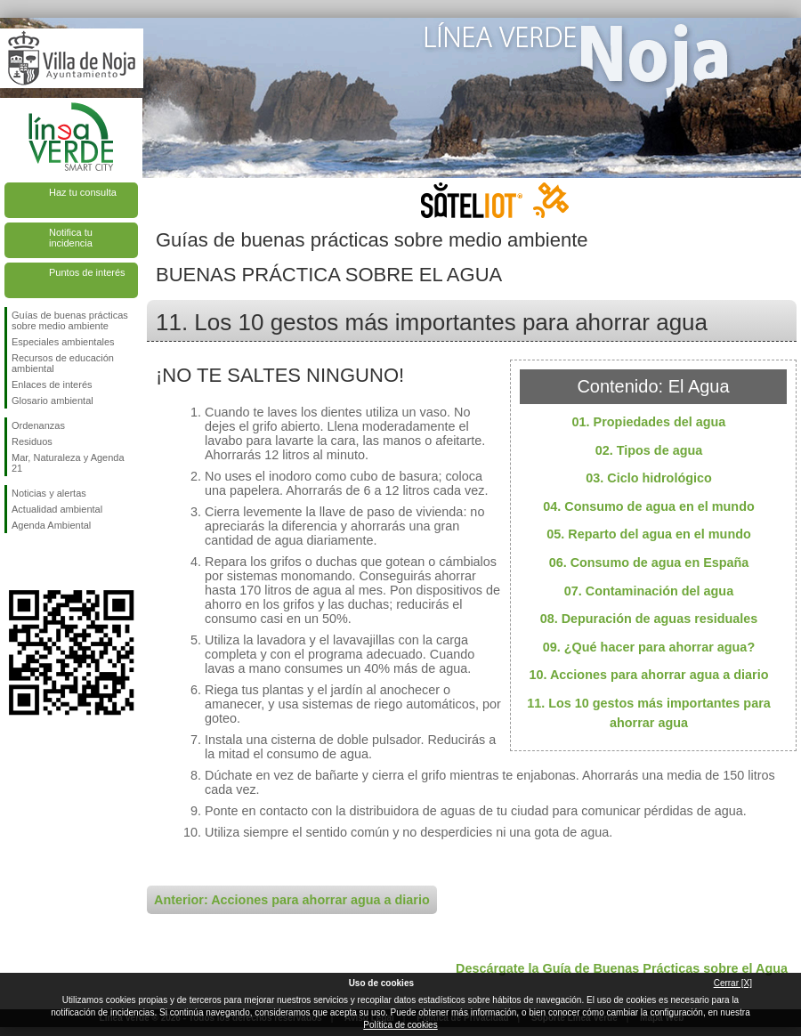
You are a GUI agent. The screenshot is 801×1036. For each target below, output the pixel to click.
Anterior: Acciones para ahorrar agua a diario (292, 900)
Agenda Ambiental (51, 525)
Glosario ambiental (52, 400)
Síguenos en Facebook (15, 561)
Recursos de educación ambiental (63, 363)
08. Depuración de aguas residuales (649, 618)
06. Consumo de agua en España (649, 562)
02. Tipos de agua (649, 450)
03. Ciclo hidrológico (649, 478)
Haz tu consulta (83, 192)
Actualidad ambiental (57, 509)
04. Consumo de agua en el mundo (648, 506)
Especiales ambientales (63, 341)
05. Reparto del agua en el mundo (648, 534)
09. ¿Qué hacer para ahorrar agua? (649, 647)
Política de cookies (400, 1025)
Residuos (32, 441)
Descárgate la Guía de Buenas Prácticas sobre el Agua (622, 968)
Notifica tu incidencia (71, 237)
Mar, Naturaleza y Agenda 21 (68, 462)
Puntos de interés (87, 272)
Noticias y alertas (49, 493)
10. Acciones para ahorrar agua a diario (648, 675)
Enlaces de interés (52, 384)
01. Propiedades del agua (649, 422)
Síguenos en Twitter (44, 561)
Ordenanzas (38, 425)
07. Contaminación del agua (648, 591)
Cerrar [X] (733, 983)
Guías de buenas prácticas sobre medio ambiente (70, 320)
